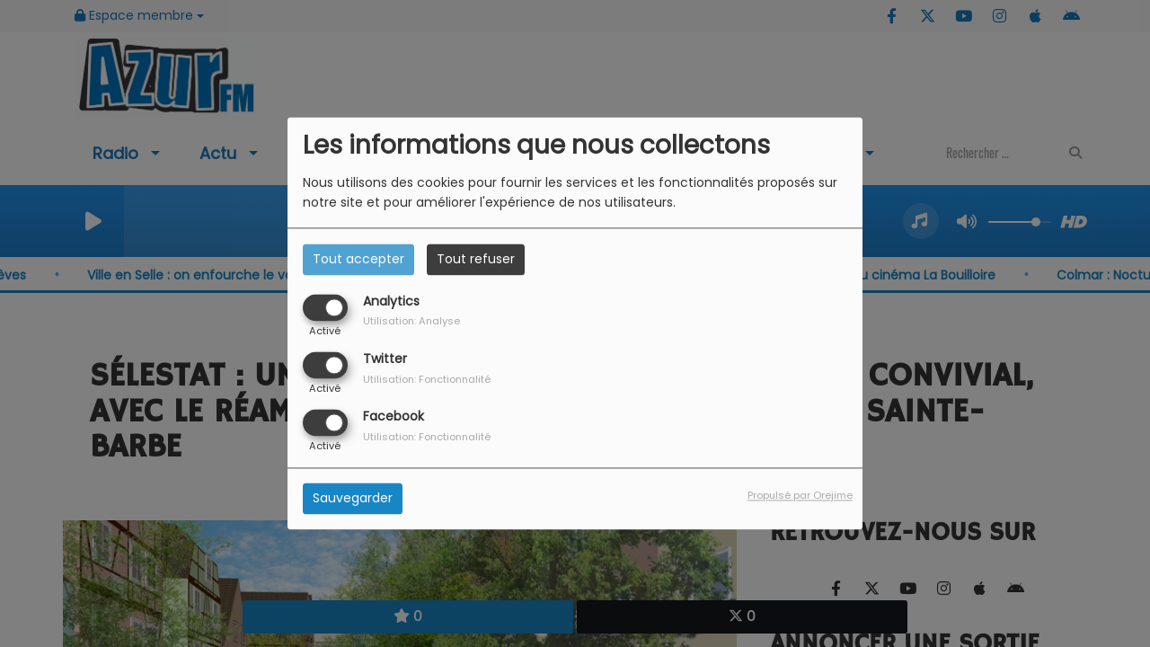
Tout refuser (476, 259)
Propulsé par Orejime (800, 496)
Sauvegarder (353, 499)
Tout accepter (358, 259)
